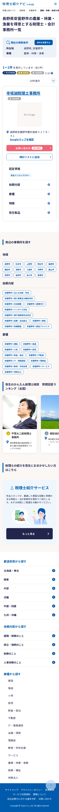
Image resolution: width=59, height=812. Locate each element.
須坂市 (18, 269)
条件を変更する (43, 42)
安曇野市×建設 (11, 344)
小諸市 (29, 269)
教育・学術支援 (17, 748)
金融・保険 (14, 733)
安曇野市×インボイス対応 (16, 309)
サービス (13, 755)
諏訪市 (7, 269)
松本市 (18, 264)
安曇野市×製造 (29, 344)
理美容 (12, 740)
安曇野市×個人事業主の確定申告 (19, 298)
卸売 (10, 703)
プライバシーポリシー (32, 789)
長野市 (7, 264)
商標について (39, 794)
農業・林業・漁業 (18, 763)
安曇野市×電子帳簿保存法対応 (18, 315)
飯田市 (51, 264)
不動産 (12, 718)
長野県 (22, 10)
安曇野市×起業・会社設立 (16, 320)
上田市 (29, 264)
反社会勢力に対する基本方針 (21, 798)
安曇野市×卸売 (29, 349)
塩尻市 (18, 275)
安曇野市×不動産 (36, 355)
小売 (10, 695)
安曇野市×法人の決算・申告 (17, 292)
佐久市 (29, 275)
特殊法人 (13, 777)
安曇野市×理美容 (38, 360)
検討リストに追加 (29, 157)
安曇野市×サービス (40, 366)
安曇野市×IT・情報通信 (15, 360)
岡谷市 (40, 264)
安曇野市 (32, 10)
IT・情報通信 (15, 725)
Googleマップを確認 (22, 139)
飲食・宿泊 (14, 710)
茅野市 (7, 275)
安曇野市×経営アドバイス (38, 326)
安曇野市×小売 (11, 349)
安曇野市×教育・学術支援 (16, 366)
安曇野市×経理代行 (35, 304)
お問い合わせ (45, 798)
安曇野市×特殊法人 (13, 372)
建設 (10, 680)
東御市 (40, 275)
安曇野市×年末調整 (13, 304)
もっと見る (28, 534)
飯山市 (51, 269)
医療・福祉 (14, 770)
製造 (10, 688)
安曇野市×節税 (39, 320)
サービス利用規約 (21, 794)
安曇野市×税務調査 (13, 326)
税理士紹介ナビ (9, 10)
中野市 (40, 269)
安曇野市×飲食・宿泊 (14, 355)
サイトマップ (11, 789)
